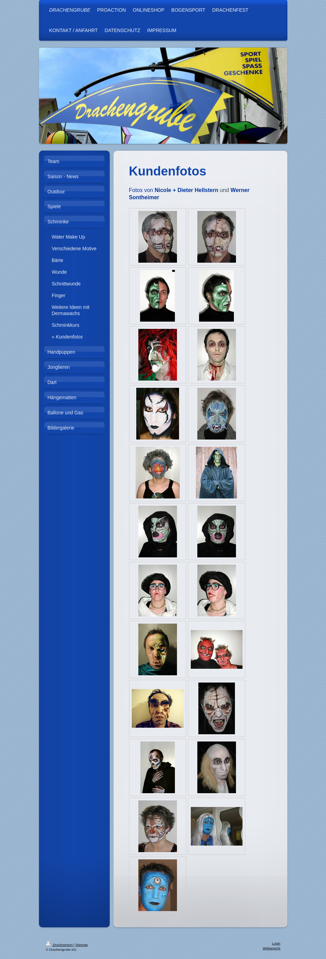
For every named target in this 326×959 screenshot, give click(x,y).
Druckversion (60, 945)
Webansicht (271, 948)
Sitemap (81, 945)
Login (276, 943)
